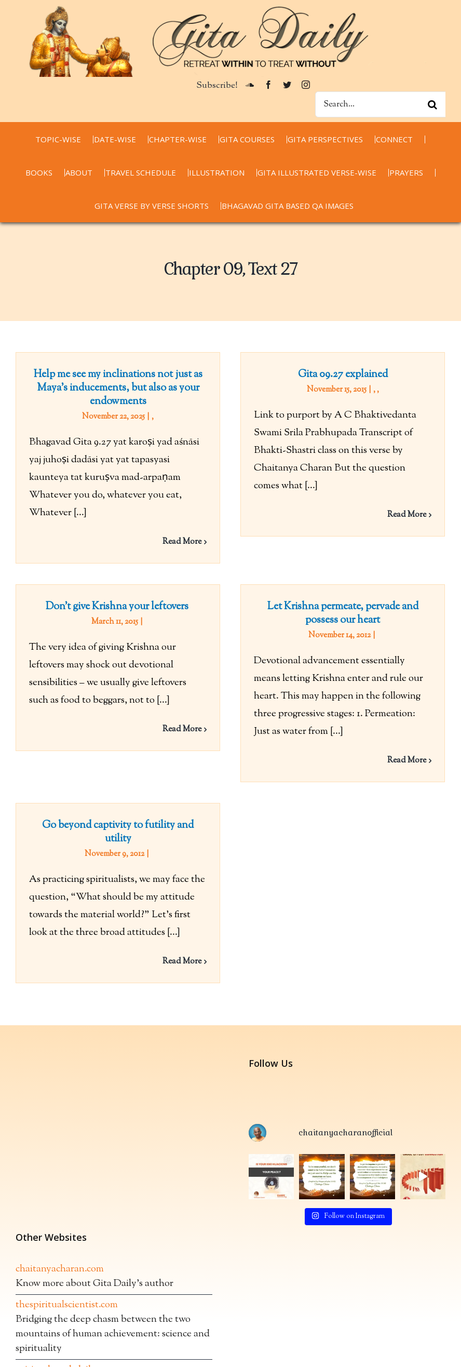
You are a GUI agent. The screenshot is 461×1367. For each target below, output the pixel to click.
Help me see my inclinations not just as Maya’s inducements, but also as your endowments (118, 388)
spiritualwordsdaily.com (65, 1326)
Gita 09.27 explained (338, 374)
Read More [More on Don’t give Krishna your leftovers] (204, 712)
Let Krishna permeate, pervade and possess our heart (326, 620)
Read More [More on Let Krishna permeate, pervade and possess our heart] (390, 767)
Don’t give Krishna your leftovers (140, 589)
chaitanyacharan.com (60, 1225)
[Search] (432, 104)
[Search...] (380, 104)
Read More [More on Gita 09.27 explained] (401, 515)
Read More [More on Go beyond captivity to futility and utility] (193, 952)
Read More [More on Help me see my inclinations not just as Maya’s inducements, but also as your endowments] (181, 542)
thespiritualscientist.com (67, 1261)
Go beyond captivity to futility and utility (129, 822)
